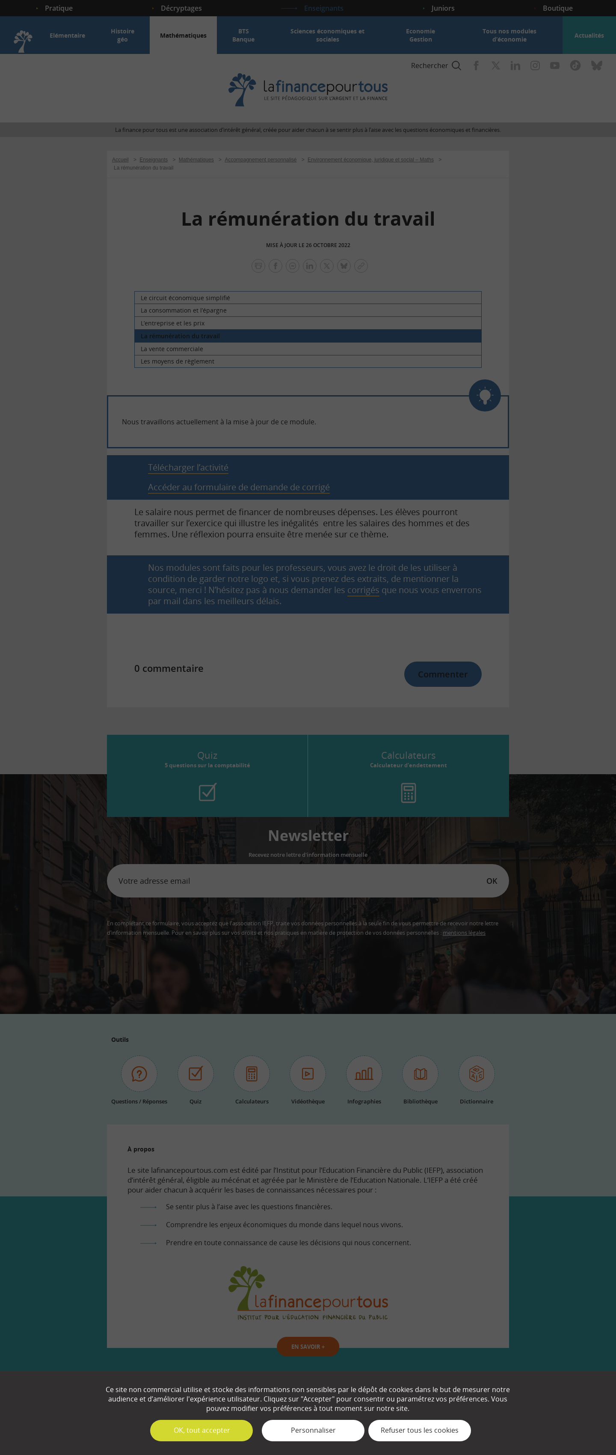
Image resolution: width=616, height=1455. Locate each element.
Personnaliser (313, 1430)
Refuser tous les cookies (420, 1430)
